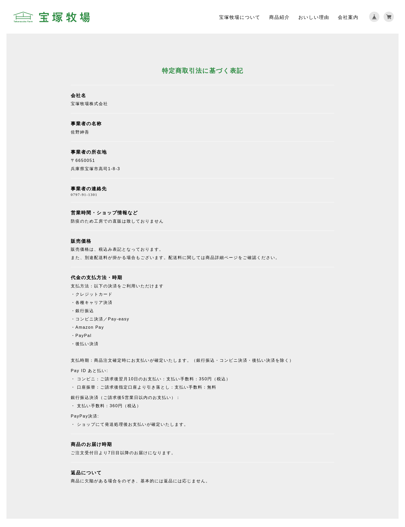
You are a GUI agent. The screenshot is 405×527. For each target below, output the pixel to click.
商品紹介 (279, 16)
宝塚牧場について (239, 16)
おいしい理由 (313, 16)
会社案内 (348, 16)
